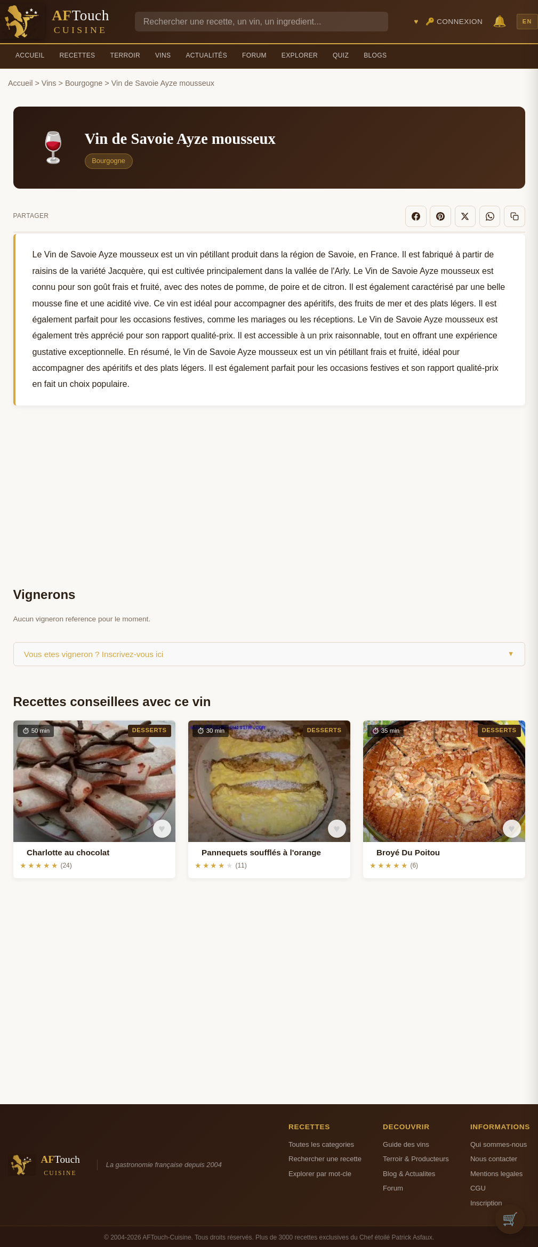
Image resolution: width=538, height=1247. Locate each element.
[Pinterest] (451, 215)
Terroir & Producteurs (416, 1156)
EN (527, 21)
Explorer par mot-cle (319, 1171)
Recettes (77, 55)
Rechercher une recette (325, 1156)
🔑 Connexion (454, 22)
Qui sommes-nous (498, 1141)
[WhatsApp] (494, 215)
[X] (473, 215)
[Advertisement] (269, 494)
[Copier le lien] (516, 215)
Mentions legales (496, 1171)
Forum (254, 55)
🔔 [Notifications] (500, 21)
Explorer (300, 55)
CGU (478, 1185)
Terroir (125, 55)
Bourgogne (83, 83)
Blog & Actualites (409, 1171)
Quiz (341, 55)
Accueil (30, 55)
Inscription (486, 1200)
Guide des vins (406, 1141)
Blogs (375, 55)
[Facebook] (430, 215)
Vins (163, 55)
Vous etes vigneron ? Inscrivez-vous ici (269, 650)
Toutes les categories (321, 1141)
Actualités (206, 55)
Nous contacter (493, 1156)
